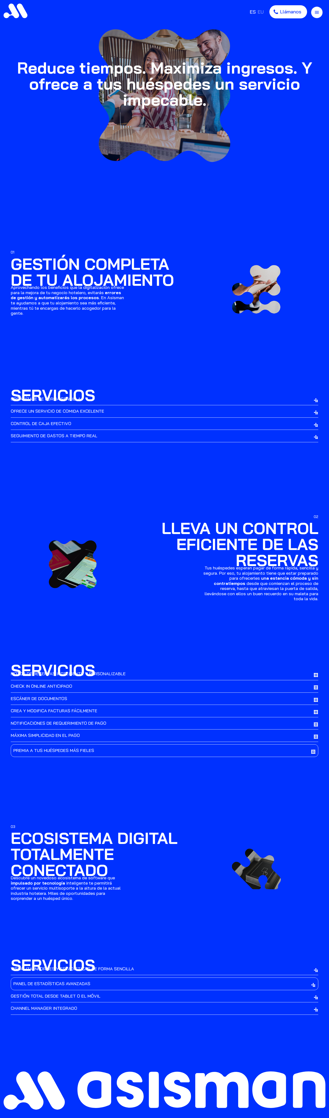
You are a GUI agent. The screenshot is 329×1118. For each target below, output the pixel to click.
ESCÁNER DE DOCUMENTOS (164, 699)
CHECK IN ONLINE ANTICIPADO (164, 686)
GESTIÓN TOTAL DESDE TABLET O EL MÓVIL (164, 996)
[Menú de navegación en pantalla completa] (316, 11)
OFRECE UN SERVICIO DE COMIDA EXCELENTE (164, 411)
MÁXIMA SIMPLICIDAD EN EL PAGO (164, 736)
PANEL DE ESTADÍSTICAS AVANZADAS (164, 984)
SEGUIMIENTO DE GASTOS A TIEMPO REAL (164, 436)
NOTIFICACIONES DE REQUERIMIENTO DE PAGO (164, 723)
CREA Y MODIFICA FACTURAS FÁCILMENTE (164, 711)
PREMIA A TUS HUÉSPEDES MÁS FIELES (164, 751)
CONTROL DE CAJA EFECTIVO (164, 424)
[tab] (164, 411)
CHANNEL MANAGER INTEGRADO (164, 1008)
